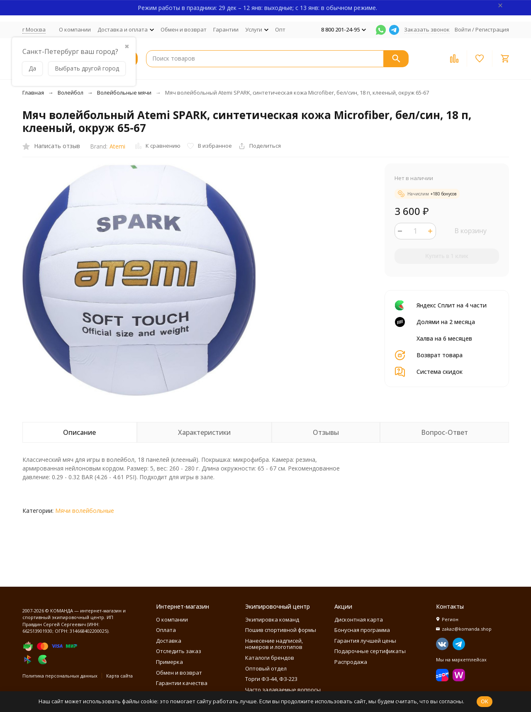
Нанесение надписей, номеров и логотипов (274, 644)
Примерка (169, 662)
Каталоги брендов (269, 657)
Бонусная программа (362, 630)
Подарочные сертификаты (370, 651)
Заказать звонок (427, 29)
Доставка (168, 640)
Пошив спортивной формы (280, 630)
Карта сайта (119, 676)
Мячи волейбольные (84, 510)
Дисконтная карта (358, 619)
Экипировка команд (272, 619)
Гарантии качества (181, 683)
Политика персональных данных (59, 676)
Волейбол (70, 92)
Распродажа (350, 662)
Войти (463, 29)
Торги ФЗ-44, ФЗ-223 (271, 679)
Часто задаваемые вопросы (283, 689)
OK (484, 701)
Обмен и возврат (184, 29)
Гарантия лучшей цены (365, 640)
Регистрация (492, 29)
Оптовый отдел (266, 668)
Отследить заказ (178, 651)
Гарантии (226, 29)
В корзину (470, 230)
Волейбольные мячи (124, 92)
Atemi (117, 146)
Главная (33, 92)
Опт (280, 29)
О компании (75, 29)
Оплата (166, 630)
